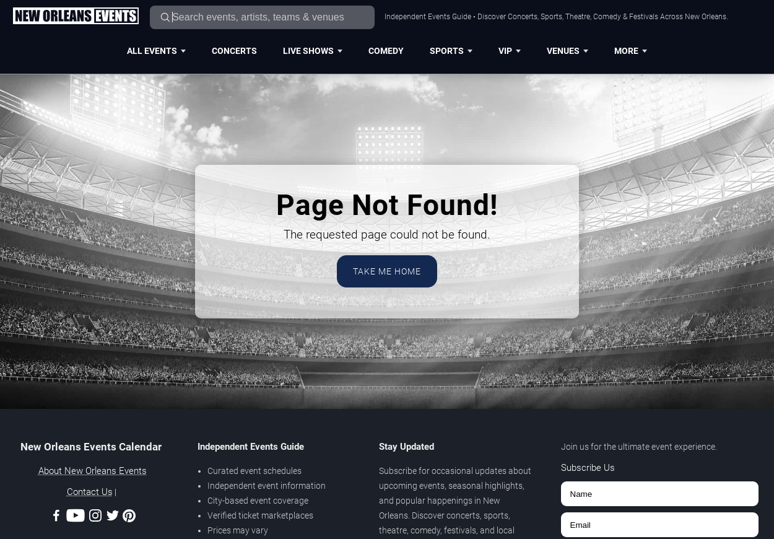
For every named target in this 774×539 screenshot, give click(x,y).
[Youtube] (75, 518)
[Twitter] (112, 517)
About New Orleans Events (92, 470)
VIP (509, 51)
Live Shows (312, 51)
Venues (567, 51)
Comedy (386, 51)
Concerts (234, 51)
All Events (156, 51)
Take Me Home (387, 271)
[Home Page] (75, 17)
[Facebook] (56, 517)
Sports (451, 51)
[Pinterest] (129, 518)
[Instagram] (95, 517)
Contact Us (90, 491)
